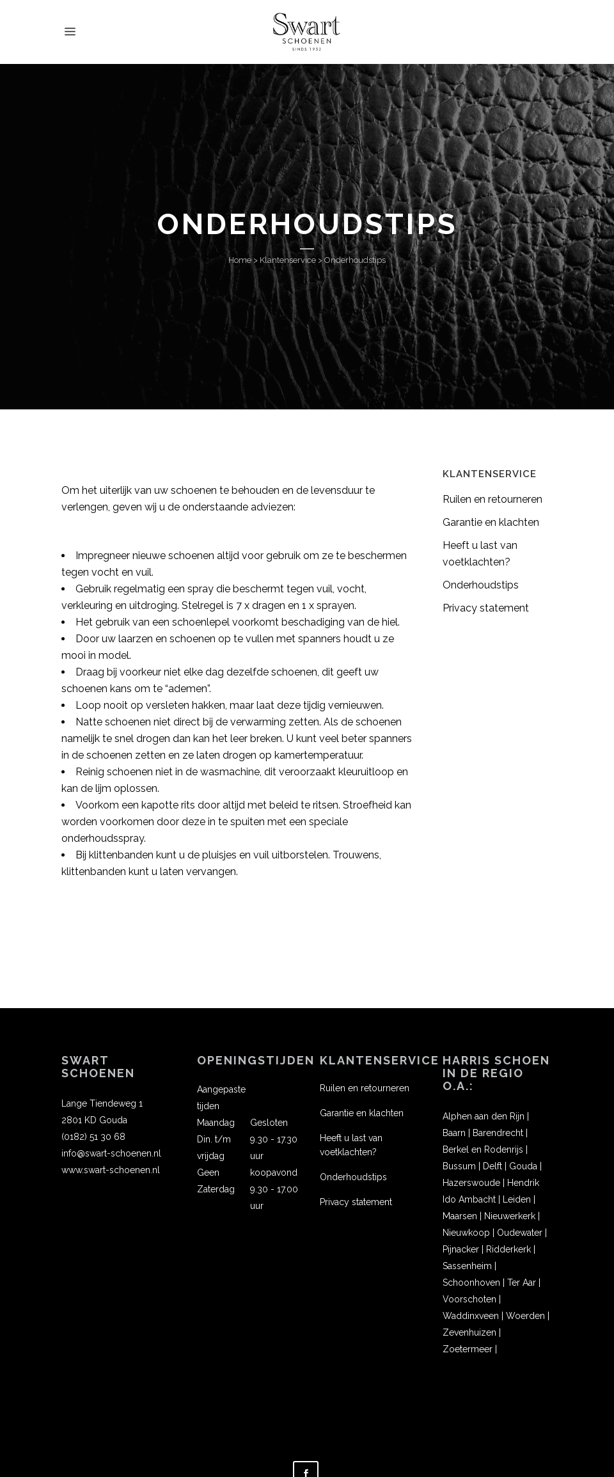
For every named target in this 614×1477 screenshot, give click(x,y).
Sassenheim (467, 1266)
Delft (492, 1166)
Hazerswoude (471, 1183)
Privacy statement (486, 608)
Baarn (454, 1133)
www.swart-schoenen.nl (110, 1170)
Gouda (523, 1166)
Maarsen (460, 1216)
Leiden (517, 1199)
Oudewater (519, 1233)
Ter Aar (521, 1282)
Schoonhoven (471, 1282)
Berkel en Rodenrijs (483, 1149)
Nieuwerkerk (509, 1216)
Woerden (525, 1316)
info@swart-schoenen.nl (111, 1153)
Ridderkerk (508, 1249)
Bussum (459, 1166)
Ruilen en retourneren (492, 499)
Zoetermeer (467, 1349)
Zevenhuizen (469, 1332)
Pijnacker (461, 1249)
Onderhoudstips (481, 585)
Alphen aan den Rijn (483, 1116)
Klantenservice (288, 260)
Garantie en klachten (491, 522)
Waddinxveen (471, 1316)
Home (239, 260)
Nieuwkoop (466, 1233)
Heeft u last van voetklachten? (351, 1145)
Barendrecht (498, 1133)
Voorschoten (469, 1299)
